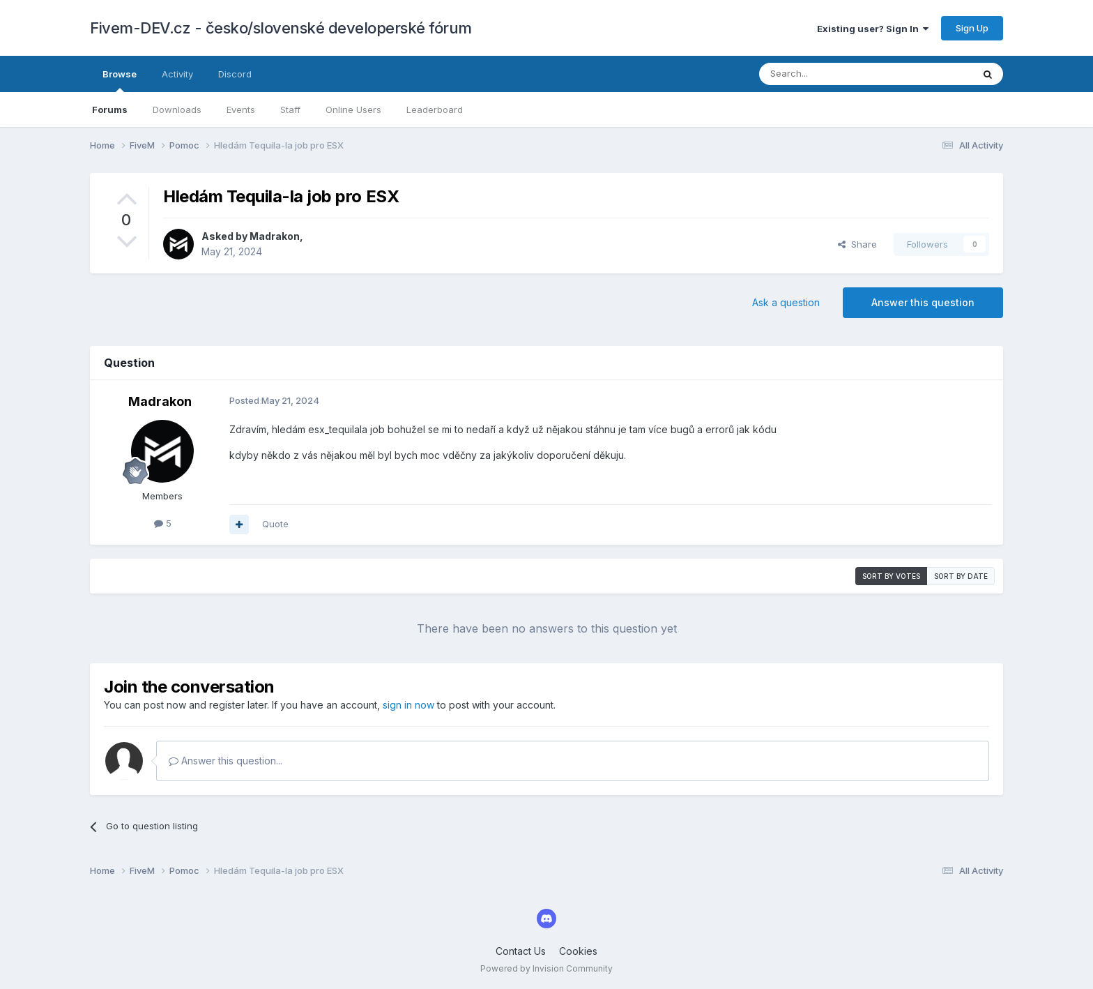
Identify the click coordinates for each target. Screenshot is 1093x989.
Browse (119, 80)
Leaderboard (434, 109)
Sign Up (972, 27)
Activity (177, 74)
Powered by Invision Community (546, 968)
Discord (235, 74)
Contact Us (521, 951)
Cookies (578, 951)
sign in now (408, 705)
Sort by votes (891, 576)
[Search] (830, 74)
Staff (290, 109)
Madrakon (275, 236)
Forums (110, 109)
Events (241, 109)
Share (857, 244)
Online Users (353, 109)
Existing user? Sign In (872, 28)
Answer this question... (225, 761)
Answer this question (922, 302)
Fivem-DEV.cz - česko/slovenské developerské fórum (281, 28)
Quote (275, 523)
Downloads (177, 109)
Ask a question (786, 302)
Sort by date (961, 576)
